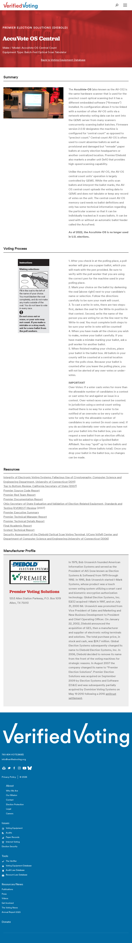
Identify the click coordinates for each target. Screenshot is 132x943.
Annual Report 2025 (11, 912)
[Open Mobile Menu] (125, 5)
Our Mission (11, 795)
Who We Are (12, 790)
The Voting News (10, 907)
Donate (6, 921)
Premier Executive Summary (21, 512)
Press (4, 894)
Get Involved (8, 903)
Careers (9, 813)
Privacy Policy (9, 777)
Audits (9, 832)
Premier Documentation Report (23, 499)
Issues (5, 823)
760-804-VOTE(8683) (13, 754)
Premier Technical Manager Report (25, 516)
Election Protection (15, 804)
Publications (7, 889)
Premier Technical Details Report (24, 521)
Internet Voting (13, 841)
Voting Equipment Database (19, 865)
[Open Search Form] (117, 5)
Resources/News (12, 884)
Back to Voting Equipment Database (63, 60)
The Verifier (11, 861)
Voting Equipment (14, 828)
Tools (5, 856)
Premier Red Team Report (19, 494)
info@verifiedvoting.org (14, 759)
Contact (9, 799)
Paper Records (12, 837)
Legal (8, 809)
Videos (5, 898)
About (10, 785)
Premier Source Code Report (21, 490)
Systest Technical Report (19, 530)
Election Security (9, 846)
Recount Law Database (16, 874)
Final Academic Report (17, 525)
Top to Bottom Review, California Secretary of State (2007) (40, 486)
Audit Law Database (15, 870)
